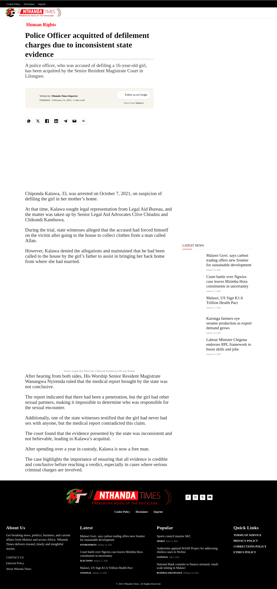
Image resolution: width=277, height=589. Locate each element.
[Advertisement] (207, 66)
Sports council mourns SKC (174, 536)
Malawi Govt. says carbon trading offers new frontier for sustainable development (228, 260)
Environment (88, 544)
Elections (86, 560)
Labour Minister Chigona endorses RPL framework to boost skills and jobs (228, 344)
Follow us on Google (133, 94)
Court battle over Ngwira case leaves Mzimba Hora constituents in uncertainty (227, 281)
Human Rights (41, 25)
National (86, 573)
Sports (161, 541)
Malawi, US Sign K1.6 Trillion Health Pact (224, 300)
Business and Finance (169, 573)
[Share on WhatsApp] (28, 121)
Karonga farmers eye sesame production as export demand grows (229, 323)
